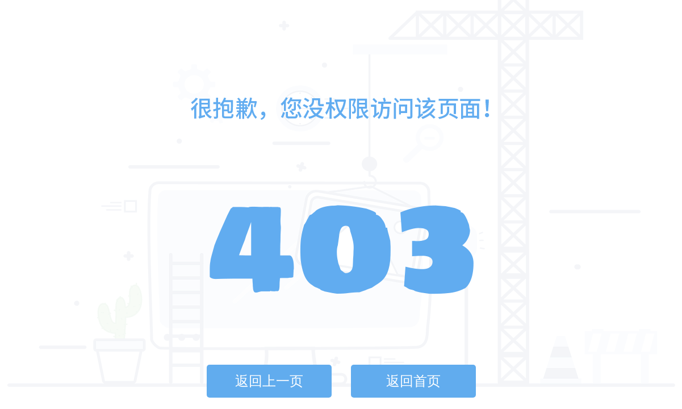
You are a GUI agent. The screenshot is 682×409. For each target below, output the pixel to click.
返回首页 (413, 381)
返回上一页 (269, 381)
